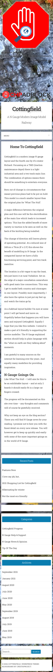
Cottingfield (26, 109)
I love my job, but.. (11, 476)
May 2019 (7, 637)
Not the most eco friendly (14, 496)
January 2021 (8, 578)
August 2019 (8, 617)
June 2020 (7, 598)
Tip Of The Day (9, 548)
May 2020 (7, 604)
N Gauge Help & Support (14, 535)
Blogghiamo (8, 666)
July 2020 (7, 591)
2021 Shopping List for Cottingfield (19, 483)
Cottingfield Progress (12, 528)
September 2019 (10, 611)
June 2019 (7, 630)
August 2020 (8, 585)
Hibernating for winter (13, 489)
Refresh (5, 83)
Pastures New (9, 470)
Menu (26, 135)
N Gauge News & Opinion (14, 541)
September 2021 (10, 572)
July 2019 (7, 624)
